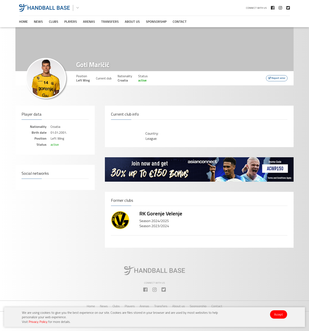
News (38, 21)
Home (23, 21)
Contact (180, 21)
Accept (278, 314)
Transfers (110, 21)
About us (132, 21)
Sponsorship (156, 21)
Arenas (89, 21)
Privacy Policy (38, 321)
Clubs (53, 21)
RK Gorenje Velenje (160, 213)
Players (70, 21)
